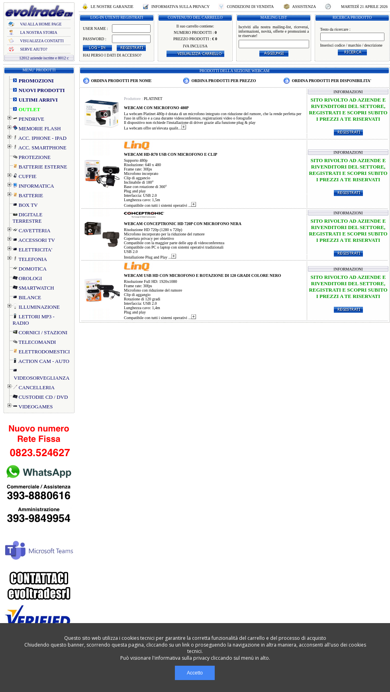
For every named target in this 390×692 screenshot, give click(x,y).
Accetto (195, 673)
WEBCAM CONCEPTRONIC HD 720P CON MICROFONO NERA (182, 224)
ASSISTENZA (304, 6)
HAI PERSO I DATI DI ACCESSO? (112, 55)
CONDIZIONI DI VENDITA (250, 6)
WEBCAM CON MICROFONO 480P (156, 108)
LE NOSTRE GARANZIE (112, 6)
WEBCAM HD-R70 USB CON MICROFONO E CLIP (170, 154)
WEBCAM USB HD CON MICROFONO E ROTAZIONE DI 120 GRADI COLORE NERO (202, 275)
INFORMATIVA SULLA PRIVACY (180, 6)
